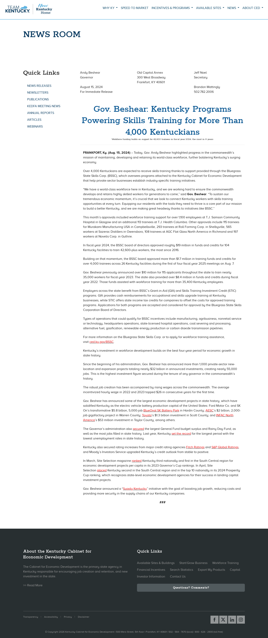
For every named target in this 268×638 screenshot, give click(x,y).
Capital (235, 570)
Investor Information (151, 576)
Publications (38, 99)
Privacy (68, 616)
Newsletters (37, 92)
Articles (34, 120)
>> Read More (33, 585)
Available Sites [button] (209, 8)
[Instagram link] (241, 620)
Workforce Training (225, 563)
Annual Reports (40, 113)
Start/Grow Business (193, 563)
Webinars (35, 126)
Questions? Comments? (191, 588)
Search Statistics (181, 570)
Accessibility (51, 616)
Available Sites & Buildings (156, 563)
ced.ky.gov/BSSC (101, 342)
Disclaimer (83, 616)
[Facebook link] (214, 620)
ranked (137, 461)
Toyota (147, 415)
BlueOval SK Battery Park (161, 410)
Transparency (30, 616)
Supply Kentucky (135, 489)
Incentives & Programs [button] (171, 8)
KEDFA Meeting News (43, 106)
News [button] (232, 8)
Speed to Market (134, 8)
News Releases (39, 86)
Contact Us (178, 576)
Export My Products (211, 570)
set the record (181, 433)
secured (138, 429)
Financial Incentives (151, 570)
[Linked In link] (232, 620)
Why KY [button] (109, 8)
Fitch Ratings (195, 447)
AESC (209, 410)
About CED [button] (251, 8)
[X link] (223, 620)
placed (102, 470)
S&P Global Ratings (224, 447)
